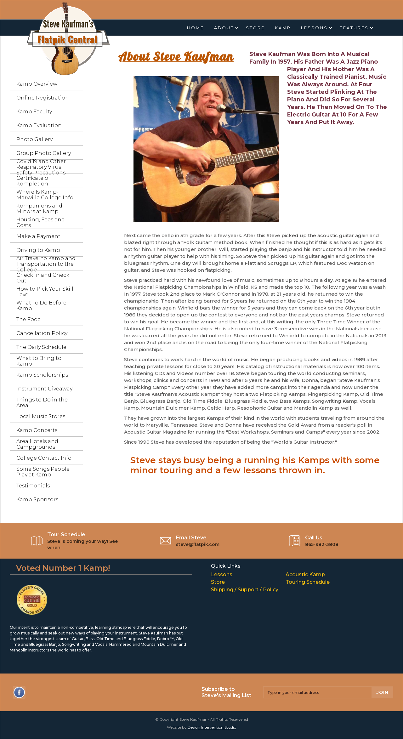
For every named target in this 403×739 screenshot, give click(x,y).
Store (255, 27)
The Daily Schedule (41, 347)
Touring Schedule (308, 582)
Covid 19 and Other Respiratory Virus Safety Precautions (41, 167)
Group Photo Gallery (43, 153)
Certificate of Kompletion (33, 181)
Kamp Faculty (34, 112)
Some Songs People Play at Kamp (43, 472)
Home (195, 27)
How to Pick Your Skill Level (44, 292)
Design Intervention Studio (212, 727)
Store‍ (218, 582)
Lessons (221, 574)
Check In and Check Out (42, 278)
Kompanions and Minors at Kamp (39, 208)
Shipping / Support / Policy (244, 589)
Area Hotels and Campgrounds (37, 444)
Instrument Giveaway (44, 389)
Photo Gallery (34, 139)
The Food (28, 319)
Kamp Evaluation (39, 125)
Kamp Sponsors (37, 500)
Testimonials (33, 486)
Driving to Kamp (38, 250)
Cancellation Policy (41, 333)
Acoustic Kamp (305, 574)
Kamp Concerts (36, 430)
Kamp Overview (36, 84)
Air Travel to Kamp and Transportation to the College (46, 264)
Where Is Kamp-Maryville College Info (44, 195)
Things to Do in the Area (42, 402)
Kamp (283, 27)
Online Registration (42, 98)
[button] (225, 28)
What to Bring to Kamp (38, 361)
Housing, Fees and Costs (40, 222)
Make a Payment (38, 236)
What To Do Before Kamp (41, 305)
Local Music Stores (40, 416)
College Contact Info (43, 458)
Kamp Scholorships (42, 375)
